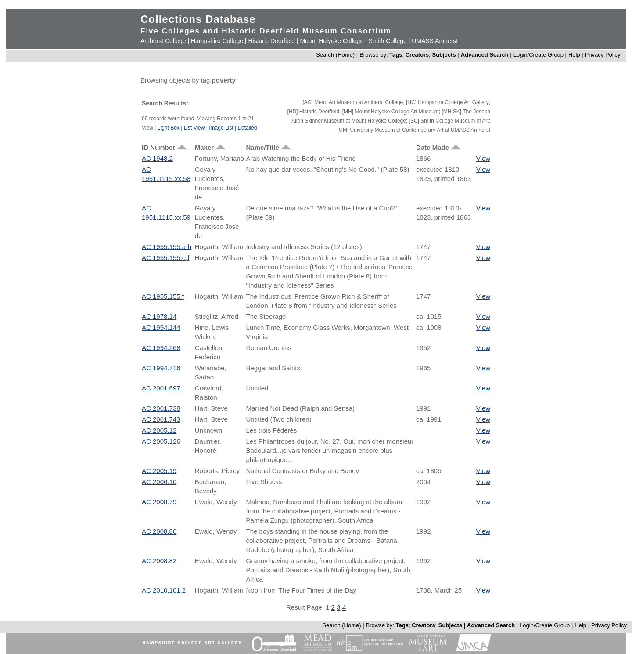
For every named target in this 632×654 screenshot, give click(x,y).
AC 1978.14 (159, 316)
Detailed (247, 128)
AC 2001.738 (161, 408)
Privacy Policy (603, 54)
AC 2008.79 (159, 502)
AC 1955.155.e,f (165, 257)
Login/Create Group (539, 54)
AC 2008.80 (159, 531)
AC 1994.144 (161, 327)
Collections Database (198, 19)
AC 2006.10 (159, 481)
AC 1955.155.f (163, 296)
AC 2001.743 (161, 419)
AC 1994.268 (161, 347)
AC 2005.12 (159, 430)
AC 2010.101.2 (164, 590)
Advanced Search (485, 54)
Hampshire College (217, 40)
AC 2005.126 (161, 441)
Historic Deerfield (271, 40)
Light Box (169, 128)
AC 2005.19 (159, 470)
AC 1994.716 (161, 368)
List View (194, 128)
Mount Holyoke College (331, 40)
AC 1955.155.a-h (166, 246)
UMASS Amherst (435, 40)
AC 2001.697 (161, 388)
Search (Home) (335, 54)
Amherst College (163, 40)
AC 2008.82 (159, 560)
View (483, 158)
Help (574, 54)
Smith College (388, 40)
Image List (221, 128)
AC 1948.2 (157, 158)
